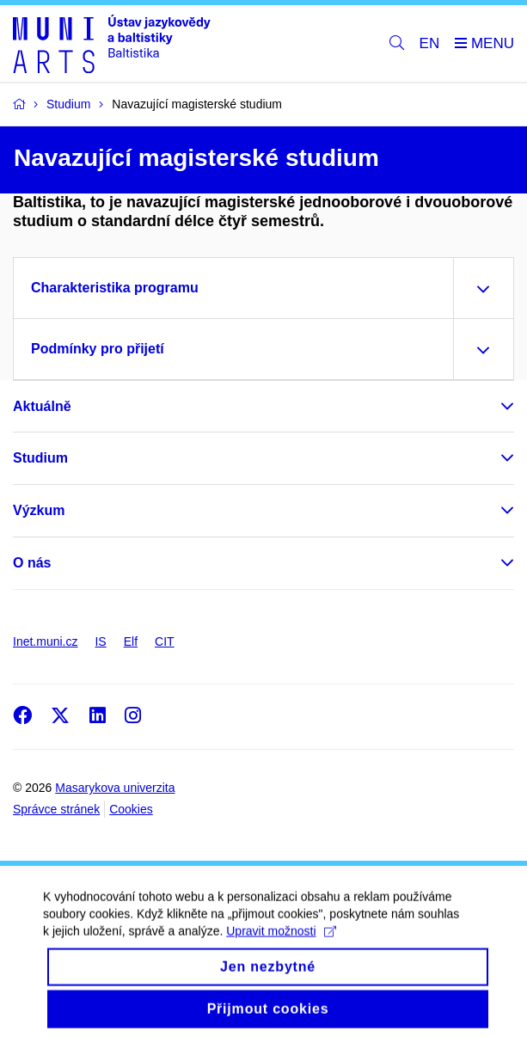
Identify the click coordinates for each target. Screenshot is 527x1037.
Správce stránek (56, 809)
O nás (32, 562)
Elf (131, 641)
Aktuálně (42, 406)
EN (430, 43)
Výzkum (38, 510)
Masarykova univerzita (115, 788)
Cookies (131, 809)
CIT (165, 641)
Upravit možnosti (280, 940)
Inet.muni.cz (45, 641)
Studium (40, 458)
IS (100, 641)
